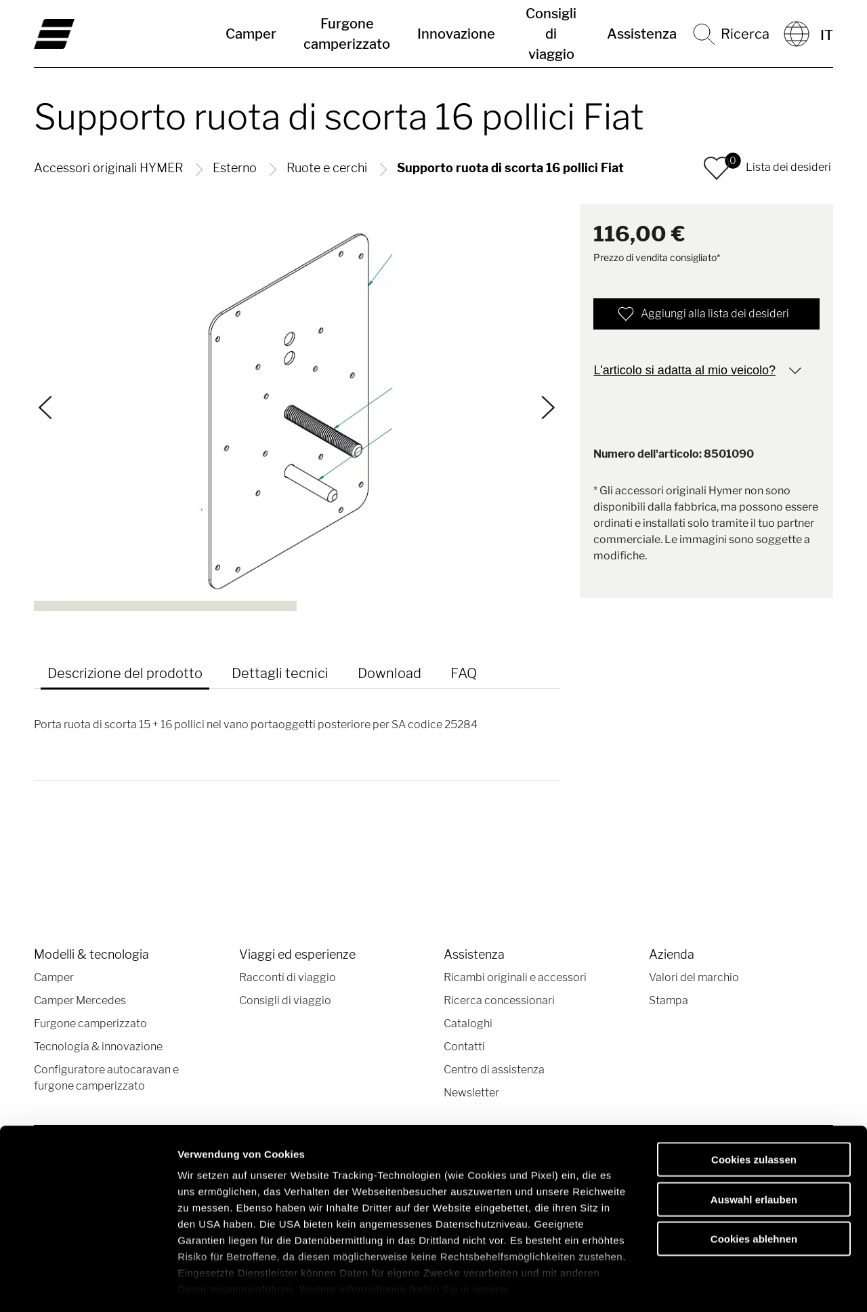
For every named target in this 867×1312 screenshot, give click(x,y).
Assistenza (642, 34)
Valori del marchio (694, 977)
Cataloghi (468, 1023)
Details (703, 1285)
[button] (716, 168)
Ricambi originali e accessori (515, 977)
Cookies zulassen (754, 1103)
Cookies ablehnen (754, 1182)
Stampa (668, 1000)
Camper (251, 34)
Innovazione (456, 34)
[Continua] (548, 407)
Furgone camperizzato (346, 34)
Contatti (464, 1046)
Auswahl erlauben (754, 1142)
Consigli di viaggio (551, 33)
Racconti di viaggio (287, 977)
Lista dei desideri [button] (788, 167)
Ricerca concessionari (499, 1000)
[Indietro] (45, 407)
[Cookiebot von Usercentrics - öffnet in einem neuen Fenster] (87, 1285)
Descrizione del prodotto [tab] (125, 673)
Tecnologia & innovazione (98, 1046)
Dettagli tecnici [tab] (280, 673)
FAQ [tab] (463, 673)
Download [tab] (389, 673)
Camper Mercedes (80, 1000)
